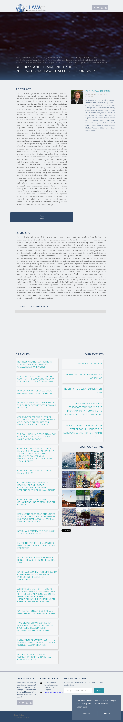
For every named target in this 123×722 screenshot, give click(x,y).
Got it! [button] (107, 713)
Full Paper (42, 217)
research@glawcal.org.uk (54, 692)
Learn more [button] (82, 707)
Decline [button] (86, 713)
